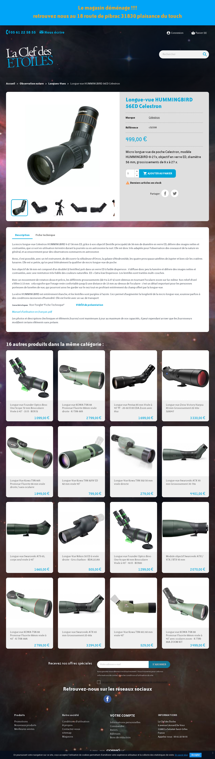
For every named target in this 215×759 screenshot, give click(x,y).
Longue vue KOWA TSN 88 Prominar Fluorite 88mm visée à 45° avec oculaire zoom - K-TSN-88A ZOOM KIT (184, 637)
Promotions (21, 721)
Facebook (108, 699)
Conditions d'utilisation (75, 721)
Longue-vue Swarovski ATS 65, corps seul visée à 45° (27, 558)
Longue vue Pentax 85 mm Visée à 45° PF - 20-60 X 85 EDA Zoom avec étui (133, 408)
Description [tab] (22, 235)
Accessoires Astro (148, 48)
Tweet (174, 193)
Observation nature (121, 48)
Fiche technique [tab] (45, 235)
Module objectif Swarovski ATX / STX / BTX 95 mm (184, 558)
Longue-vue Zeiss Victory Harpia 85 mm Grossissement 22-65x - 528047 (184, 408)
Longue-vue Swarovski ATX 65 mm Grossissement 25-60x (79, 634)
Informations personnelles (125, 722)
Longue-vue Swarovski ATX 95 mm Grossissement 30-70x (183, 482)
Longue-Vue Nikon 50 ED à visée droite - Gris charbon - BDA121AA (81, 558)
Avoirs (114, 730)
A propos (67, 725)
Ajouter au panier (157, 173)
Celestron (154, 117)
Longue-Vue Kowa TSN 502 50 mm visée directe (133, 482)
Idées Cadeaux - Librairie (177, 48)
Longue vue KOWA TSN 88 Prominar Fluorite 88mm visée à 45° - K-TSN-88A (28, 635)
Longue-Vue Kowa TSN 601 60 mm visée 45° (133, 634)
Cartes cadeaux (69, 54)
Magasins (67, 736)
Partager (165, 193)
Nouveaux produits (25, 725)
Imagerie (100, 48)
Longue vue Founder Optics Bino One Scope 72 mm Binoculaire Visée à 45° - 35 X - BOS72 (28, 408)
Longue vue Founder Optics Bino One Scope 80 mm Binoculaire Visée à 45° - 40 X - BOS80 (132, 560)
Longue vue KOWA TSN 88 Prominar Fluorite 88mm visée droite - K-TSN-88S (79, 408)
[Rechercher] (184, 66)
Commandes (117, 726)
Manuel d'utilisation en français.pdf (32, 312)
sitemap (66, 732)
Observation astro (79, 48)
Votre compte (122, 715)
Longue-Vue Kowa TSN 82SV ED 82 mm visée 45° (80, 482)
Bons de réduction (120, 737)
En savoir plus (181, 755)
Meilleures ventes (24, 729)
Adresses (115, 733)
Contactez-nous (71, 729)
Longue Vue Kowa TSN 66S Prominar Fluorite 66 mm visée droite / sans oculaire (27, 484)
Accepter (195, 755)
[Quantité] (130, 173)
